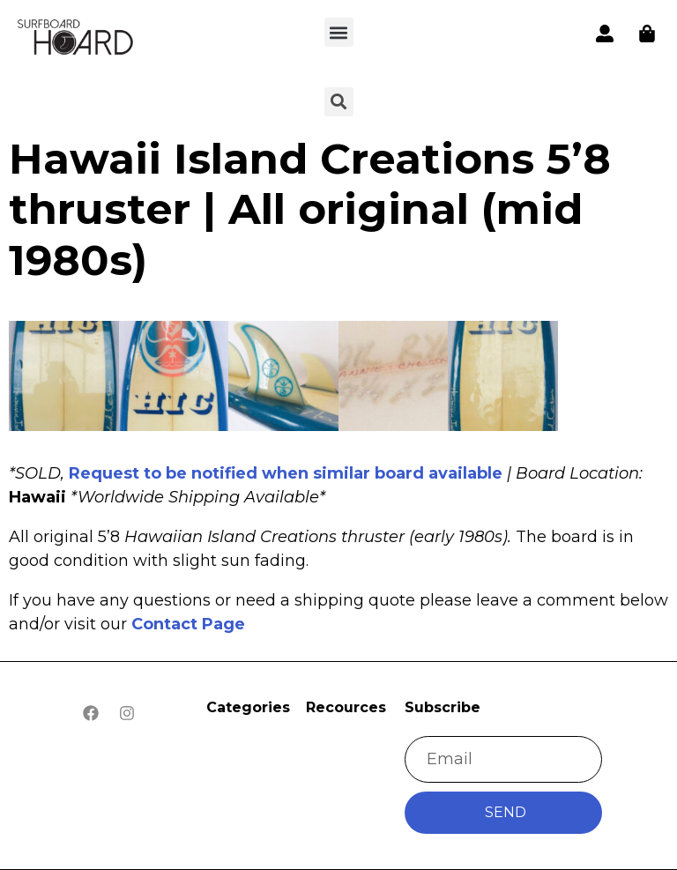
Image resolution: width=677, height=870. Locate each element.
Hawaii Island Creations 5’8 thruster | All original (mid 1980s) (310, 209)
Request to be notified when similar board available (285, 473)
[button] (338, 32)
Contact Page (188, 624)
